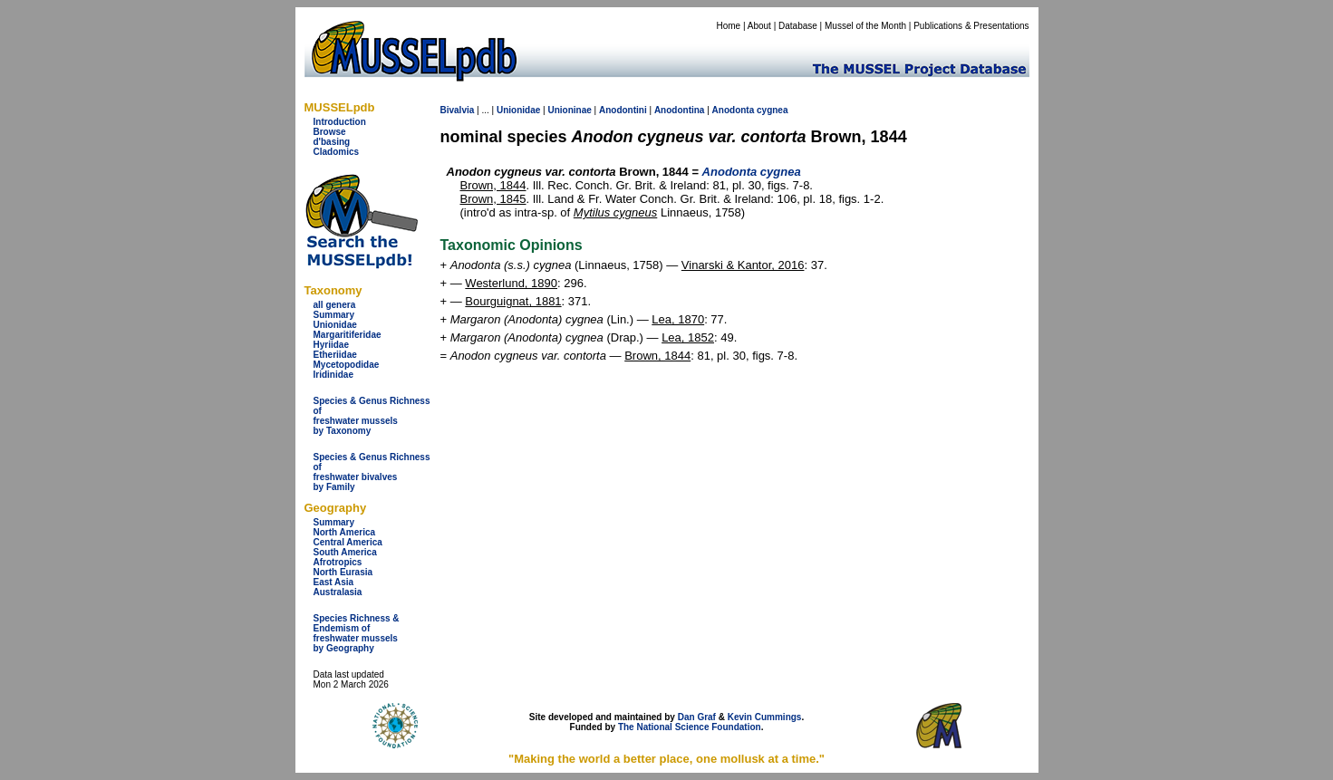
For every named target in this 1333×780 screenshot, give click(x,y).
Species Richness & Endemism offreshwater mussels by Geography (357, 633)
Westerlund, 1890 (511, 283)
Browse (330, 132)
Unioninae (569, 110)
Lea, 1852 (688, 337)
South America (345, 552)
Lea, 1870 (678, 319)
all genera (335, 305)
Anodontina (679, 110)
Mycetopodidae (347, 365)
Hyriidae (331, 345)
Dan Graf (697, 717)
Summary (334, 315)
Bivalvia (457, 110)
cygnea (772, 110)
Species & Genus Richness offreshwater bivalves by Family (372, 472)
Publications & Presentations (971, 26)
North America (345, 532)
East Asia (334, 582)
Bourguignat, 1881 (513, 301)
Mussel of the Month (865, 26)
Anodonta (733, 110)
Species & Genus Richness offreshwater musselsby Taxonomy (372, 416)
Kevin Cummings (765, 717)
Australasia (338, 592)
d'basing (332, 142)
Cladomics (337, 152)
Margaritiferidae (348, 335)
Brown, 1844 (493, 185)
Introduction (340, 122)
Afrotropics (338, 562)
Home (728, 26)
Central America (348, 542)
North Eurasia (343, 572)
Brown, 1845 (493, 199)
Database (797, 26)
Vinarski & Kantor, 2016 (743, 265)
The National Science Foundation (689, 727)
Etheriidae (335, 355)
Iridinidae (333, 375)
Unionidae (335, 325)
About (759, 26)
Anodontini (623, 110)
